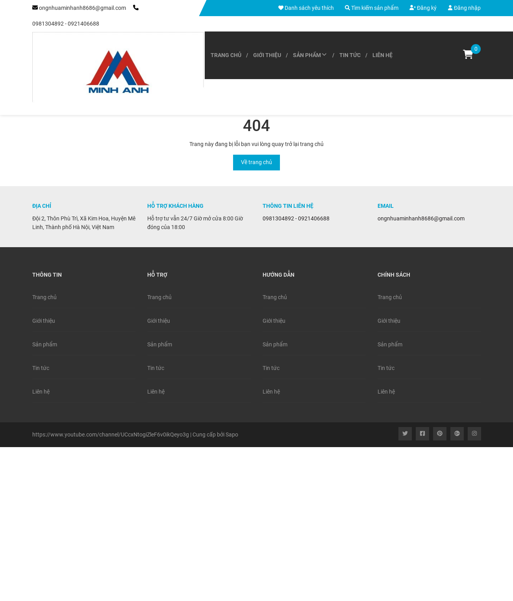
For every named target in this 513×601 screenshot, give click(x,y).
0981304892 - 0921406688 (65, 23)
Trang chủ (226, 55)
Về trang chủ (256, 162)
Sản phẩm (310, 55)
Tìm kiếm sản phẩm (371, 8)
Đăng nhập (464, 8)
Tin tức (350, 55)
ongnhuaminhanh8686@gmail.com (82, 8)
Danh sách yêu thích (306, 8)
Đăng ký (423, 7)
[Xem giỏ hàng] (468, 55)
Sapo (232, 434)
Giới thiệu (267, 55)
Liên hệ (382, 55)
